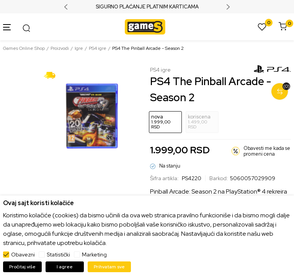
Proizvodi (60, 48)
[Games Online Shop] (145, 26)
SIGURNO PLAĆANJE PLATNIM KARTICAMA (147, 7)
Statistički (58, 254)
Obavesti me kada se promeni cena (266, 151)
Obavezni (23, 254)
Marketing (94, 254)
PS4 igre (97, 48)
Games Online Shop (24, 48)
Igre (79, 48)
